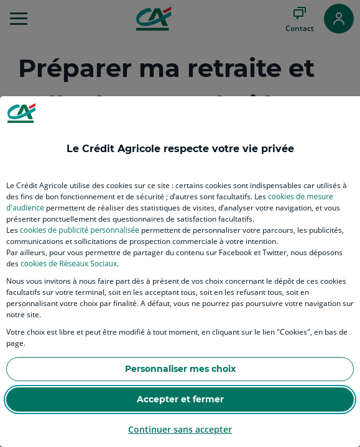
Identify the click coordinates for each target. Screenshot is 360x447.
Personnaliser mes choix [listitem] (180, 368)
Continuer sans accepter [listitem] (180, 429)
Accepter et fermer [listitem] (180, 399)
